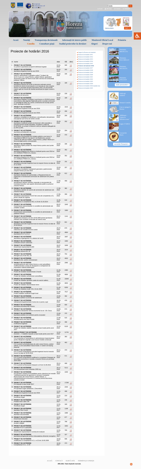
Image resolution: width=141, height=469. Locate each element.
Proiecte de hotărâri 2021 (85, 77)
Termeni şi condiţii (86, 461)
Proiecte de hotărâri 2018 (85, 70)
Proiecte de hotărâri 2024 (85, 83)
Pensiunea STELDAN (123, 79)
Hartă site (70, 461)
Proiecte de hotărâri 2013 (85, 59)
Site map (109, 8)
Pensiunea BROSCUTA (124, 50)
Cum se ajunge (109, 28)
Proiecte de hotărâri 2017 (85, 68)
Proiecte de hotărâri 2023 (85, 81)
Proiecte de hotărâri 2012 (85, 57)
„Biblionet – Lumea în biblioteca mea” (125, 117)
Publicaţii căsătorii (123, 94)
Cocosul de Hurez (123, 134)
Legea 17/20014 (125, 124)
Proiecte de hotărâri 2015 (85, 63)
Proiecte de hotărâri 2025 (85, 88)
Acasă (100, 8)
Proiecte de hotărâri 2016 (86, 65)
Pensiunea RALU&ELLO (124, 59)
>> (130, 6)
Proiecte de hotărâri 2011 (85, 54)
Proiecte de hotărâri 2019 (85, 72)
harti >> (127, 28)
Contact (118, 8)
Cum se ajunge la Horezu (125, 108)
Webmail (127, 8)
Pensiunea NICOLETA (123, 67)
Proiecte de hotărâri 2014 (85, 61)
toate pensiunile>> (122, 84)
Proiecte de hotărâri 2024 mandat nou (89, 86)
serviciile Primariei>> (121, 144)
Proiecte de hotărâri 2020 (85, 74)
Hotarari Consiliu (125, 103)
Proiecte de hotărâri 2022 (85, 79)
